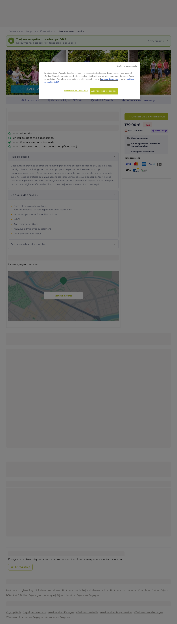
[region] (89, 80)
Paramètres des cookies (75, 91)
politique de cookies (109, 79)
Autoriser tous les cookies (103, 91)
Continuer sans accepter (127, 66)
